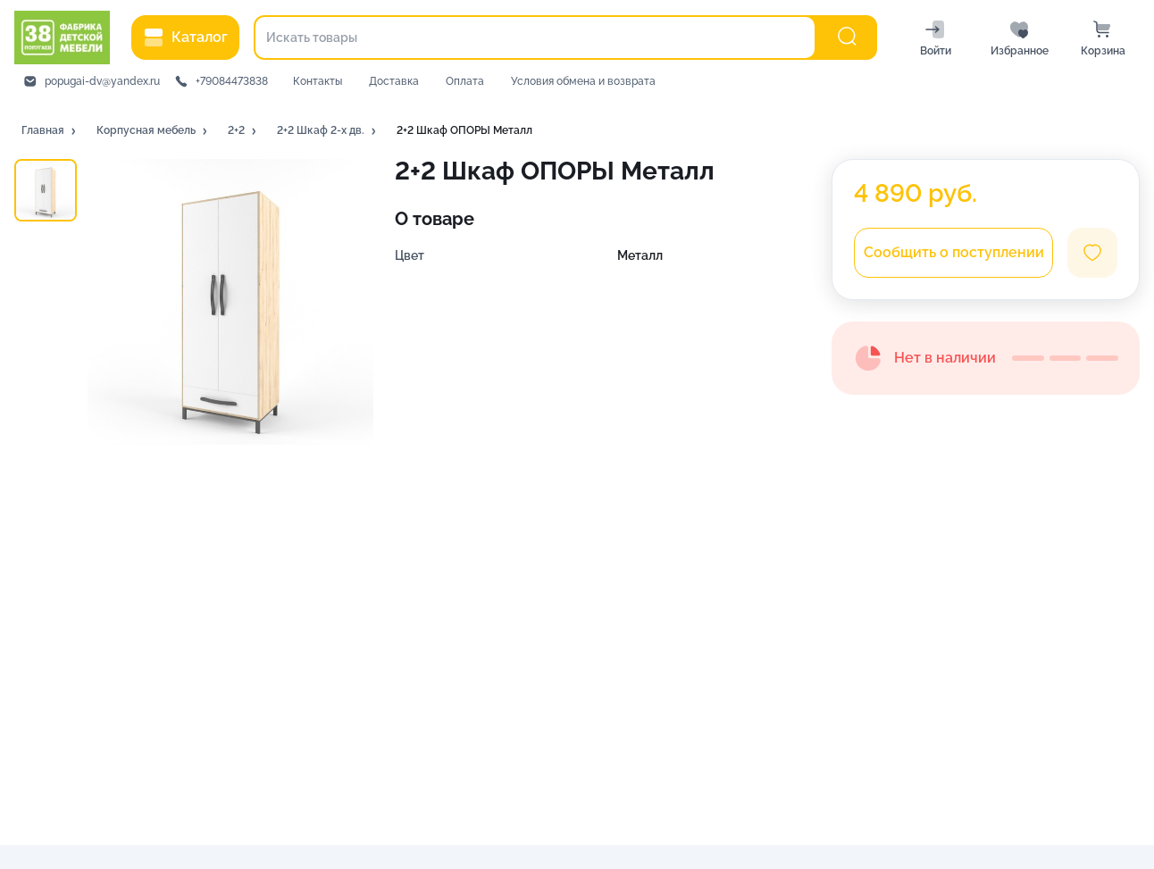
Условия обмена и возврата (583, 81)
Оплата (465, 81)
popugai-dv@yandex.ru (102, 81)
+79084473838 (232, 81)
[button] (50, 131)
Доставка (394, 81)
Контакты (317, 81)
